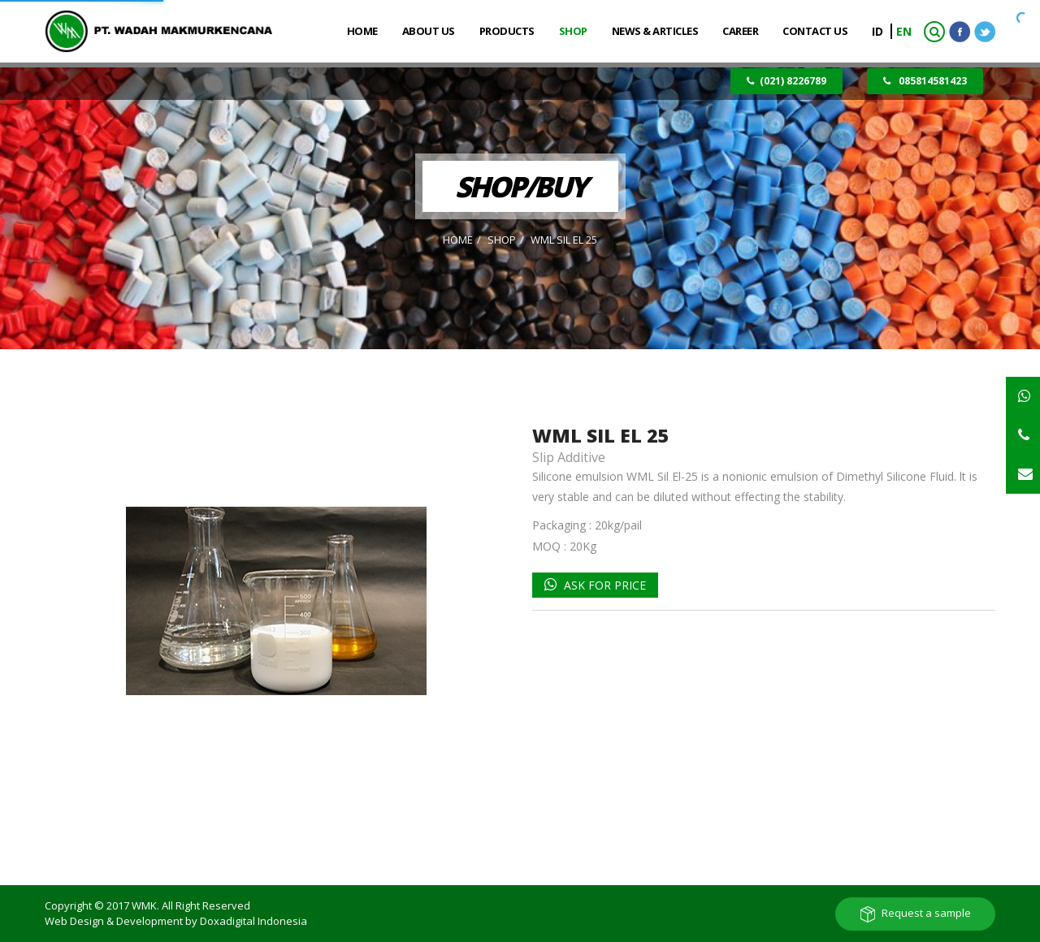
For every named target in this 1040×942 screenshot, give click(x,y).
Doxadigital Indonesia (253, 921)
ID (879, 31)
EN (904, 31)
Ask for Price (603, 585)
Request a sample (926, 912)
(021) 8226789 (786, 81)
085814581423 (925, 81)
